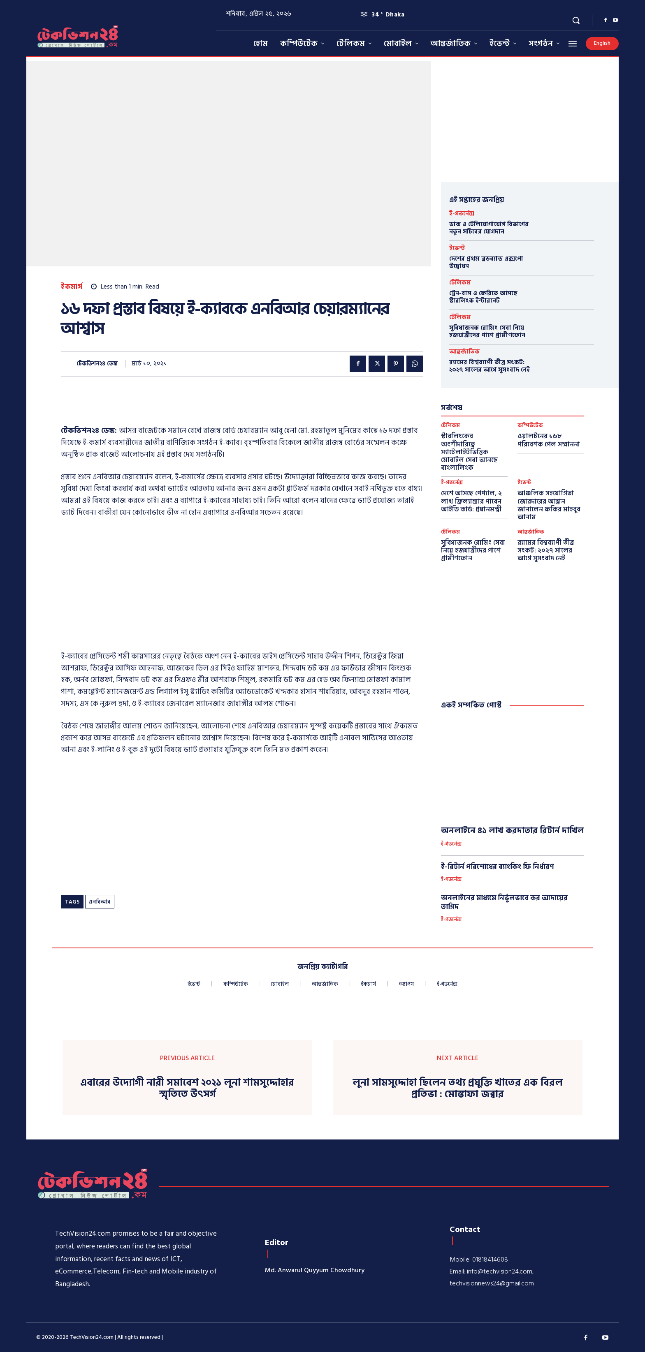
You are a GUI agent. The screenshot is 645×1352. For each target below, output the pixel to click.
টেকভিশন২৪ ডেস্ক (97, 364)
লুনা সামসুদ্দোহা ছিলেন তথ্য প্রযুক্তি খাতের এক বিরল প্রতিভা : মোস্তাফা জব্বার (458, 1089)
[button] (576, 20)
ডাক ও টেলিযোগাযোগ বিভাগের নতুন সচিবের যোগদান (489, 228)
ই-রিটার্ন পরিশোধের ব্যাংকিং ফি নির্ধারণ (497, 867)
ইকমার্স (71, 287)
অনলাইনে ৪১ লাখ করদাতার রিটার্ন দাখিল (512, 830)
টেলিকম (460, 283)
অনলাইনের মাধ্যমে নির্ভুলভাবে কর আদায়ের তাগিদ (504, 902)
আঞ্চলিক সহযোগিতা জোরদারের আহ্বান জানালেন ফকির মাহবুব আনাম (548, 505)
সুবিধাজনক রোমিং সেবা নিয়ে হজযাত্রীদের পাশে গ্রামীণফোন (487, 331)
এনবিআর (100, 901)
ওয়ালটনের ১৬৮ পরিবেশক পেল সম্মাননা (548, 440)
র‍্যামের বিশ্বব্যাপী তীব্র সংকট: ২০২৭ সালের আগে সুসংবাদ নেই (489, 366)
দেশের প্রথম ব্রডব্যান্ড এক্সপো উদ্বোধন (486, 262)
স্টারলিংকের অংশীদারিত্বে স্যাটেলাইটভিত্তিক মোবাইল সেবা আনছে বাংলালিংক (469, 452)
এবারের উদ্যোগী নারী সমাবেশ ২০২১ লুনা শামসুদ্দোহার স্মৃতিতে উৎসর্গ (187, 1089)
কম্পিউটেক (530, 425)
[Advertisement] (242, 587)
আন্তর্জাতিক (464, 352)
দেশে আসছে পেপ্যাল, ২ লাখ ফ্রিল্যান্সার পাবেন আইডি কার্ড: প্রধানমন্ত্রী (471, 501)
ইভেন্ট (457, 248)
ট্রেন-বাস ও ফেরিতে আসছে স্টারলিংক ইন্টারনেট (483, 297)
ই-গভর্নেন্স (461, 213)
